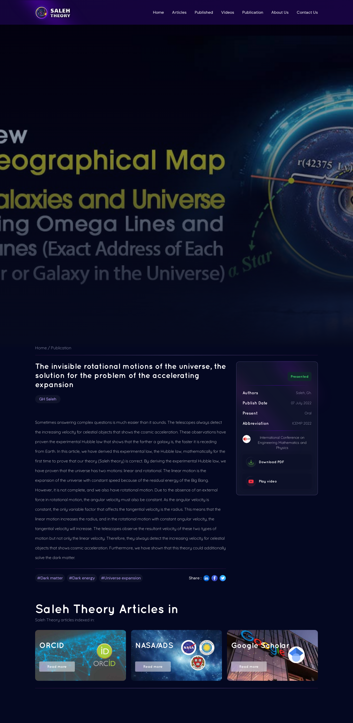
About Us (280, 12)
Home (158, 12)
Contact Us (307, 12)
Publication (252, 12)
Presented (299, 376)
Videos (227, 12)
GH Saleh (47, 399)
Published (204, 12)
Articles (179, 12)
